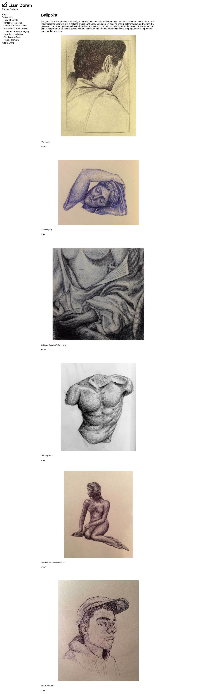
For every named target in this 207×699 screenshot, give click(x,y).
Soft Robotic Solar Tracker (16, 28)
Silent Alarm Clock (12, 37)
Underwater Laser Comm (15, 26)
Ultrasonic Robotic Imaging (16, 31)
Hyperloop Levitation (13, 34)
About (5, 14)
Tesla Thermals (11, 20)
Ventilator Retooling (13, 23)
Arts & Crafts (8, 43)
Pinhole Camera (11, 40)
